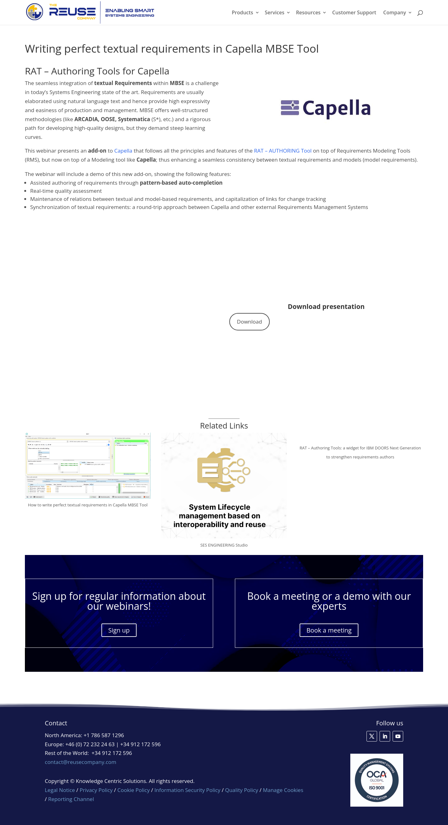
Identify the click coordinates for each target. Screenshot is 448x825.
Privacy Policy (96, 790)
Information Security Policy (187, 790)
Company (394, 13)
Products (242, 13)
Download (249, 321)
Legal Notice (60, 790)
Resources (308, 13)
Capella (123, 150)
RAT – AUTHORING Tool (282, 150)
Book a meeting (329, 630)
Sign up (119, 630)
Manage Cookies (283, 790)
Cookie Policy (133, 790)
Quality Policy (242, 790)
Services (274, 13)
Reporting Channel (71, 799)
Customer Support (354, 13)
